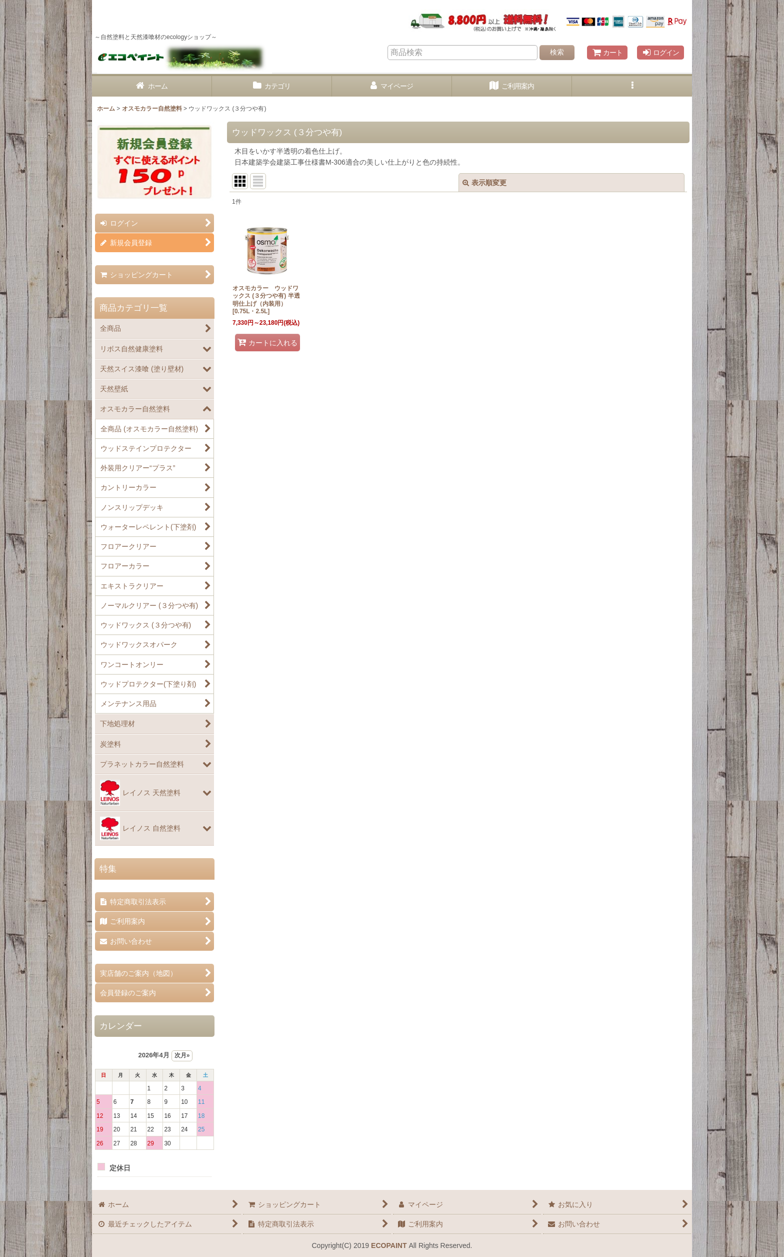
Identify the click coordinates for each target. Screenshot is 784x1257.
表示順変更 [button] (484, 183)
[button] (632, 86)
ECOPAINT (388, 1245)
